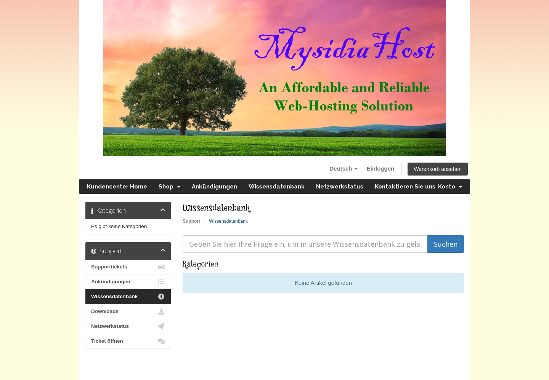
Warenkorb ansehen (438, 169)
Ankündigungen (214, 186)
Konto (450, 186)
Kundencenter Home (117, 186)
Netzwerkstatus (339, 186)
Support (191, 221)
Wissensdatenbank (277, 186)
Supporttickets (128, 266)
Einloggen (381, 168)
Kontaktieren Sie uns (405, 186)
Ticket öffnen (128, 341)
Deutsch (343, 168)
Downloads (128, 311)
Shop (169, 186)
